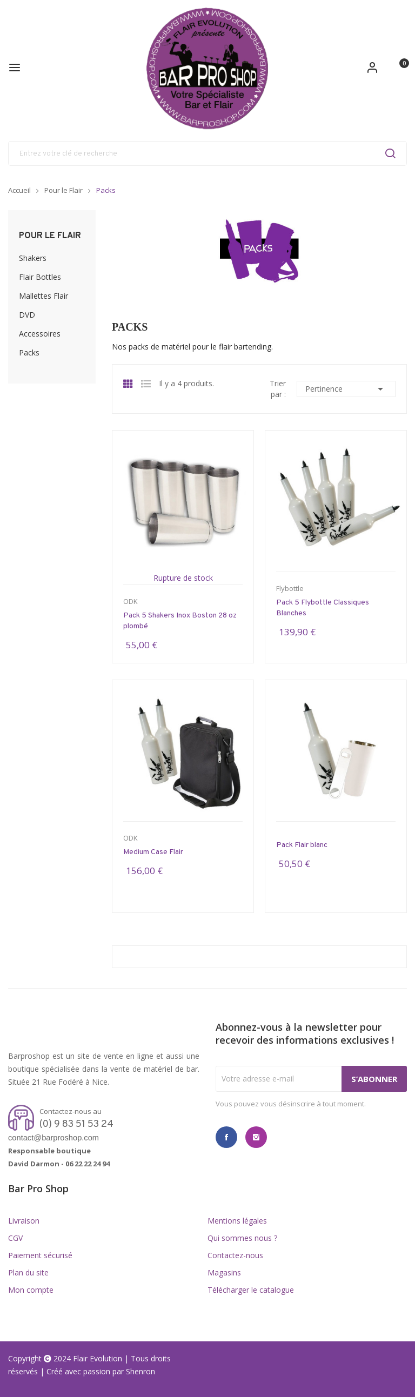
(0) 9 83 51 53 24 (76, 1124)
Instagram (256, 1137)
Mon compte (30, 1290)
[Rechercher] (207, 153)
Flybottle (290, 588)
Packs (29, 352)
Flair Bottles (40, 277)
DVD (27, 315)
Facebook (226, 1137)
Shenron (140, 1371)
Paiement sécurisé (40, 1255)
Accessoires (40, 333)
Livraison (23, 1220)
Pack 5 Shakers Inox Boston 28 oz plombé (180, 621)
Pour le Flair (50, 236)
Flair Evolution (97, 1358)
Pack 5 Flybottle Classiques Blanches (322, 608)
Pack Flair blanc (301, 845)
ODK (130, 601)
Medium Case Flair (153, 852)
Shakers (32, 258)
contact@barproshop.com (53, 1137)
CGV (15, 1238)
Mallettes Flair (43, 296)
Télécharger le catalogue (251, 1290)
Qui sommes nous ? (242, 1238)
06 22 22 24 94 (87, 1163)
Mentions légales (237, 1220)
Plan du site (28, 1272)
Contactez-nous (235, 1255)
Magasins (224, 1272)
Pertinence (346, 388)
